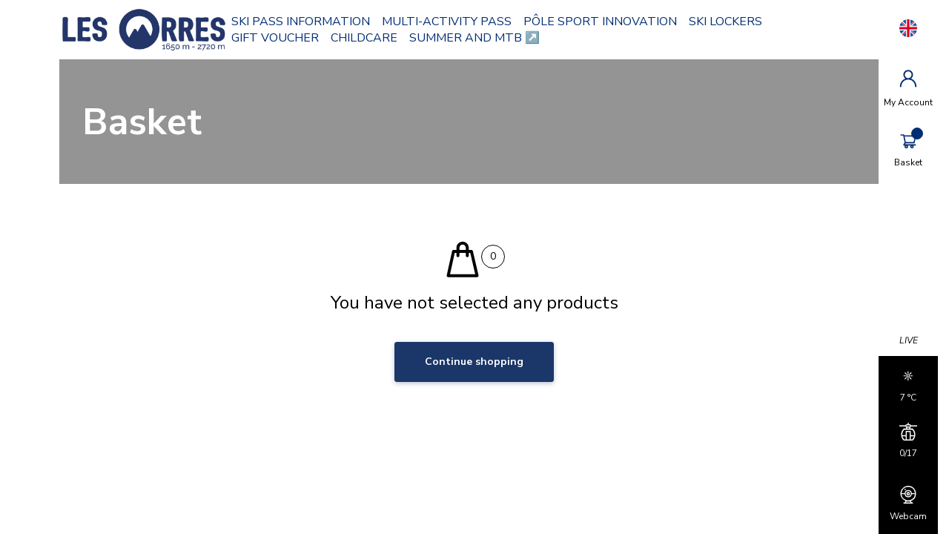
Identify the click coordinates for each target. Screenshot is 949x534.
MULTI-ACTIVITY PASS (447, 21)
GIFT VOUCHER (275, 38)
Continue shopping (474, 362)
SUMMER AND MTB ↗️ (474, 38)
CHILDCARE (364, 38)
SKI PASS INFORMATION (300, 21)
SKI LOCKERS (725, 21)
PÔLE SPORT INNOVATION (600, 21)
